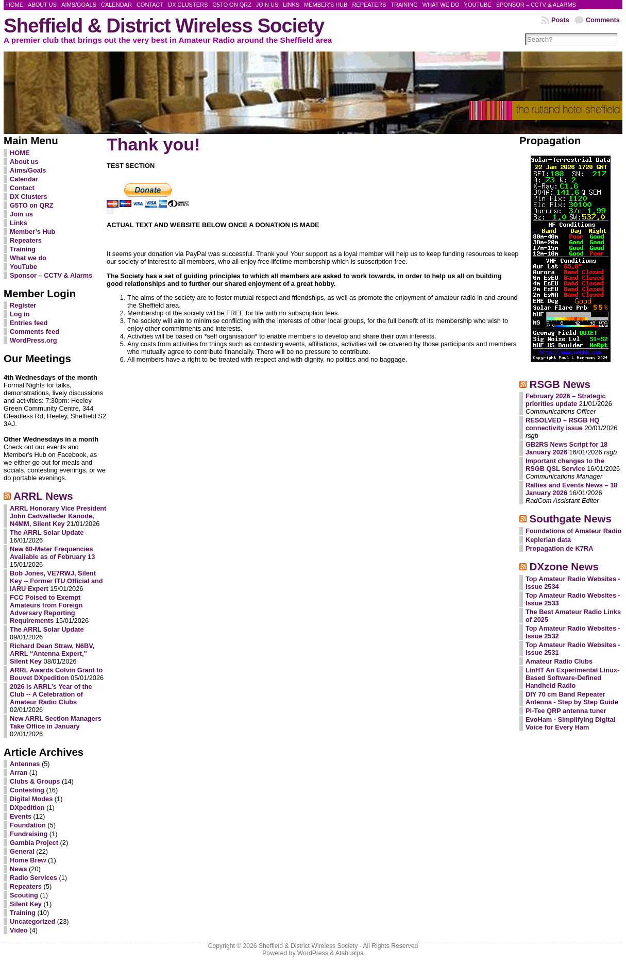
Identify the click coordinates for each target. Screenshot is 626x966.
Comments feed (34, 331)
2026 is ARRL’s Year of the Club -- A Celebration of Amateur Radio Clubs (51, 694)
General (22, 851)
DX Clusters (28, 196)
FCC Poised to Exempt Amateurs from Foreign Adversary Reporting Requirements (46, 609)
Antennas (25, 764)
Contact (22, 188)
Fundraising (28, 834)
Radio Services (33, 878)
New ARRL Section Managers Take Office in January (55, 722)
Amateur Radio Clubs (559, 661)
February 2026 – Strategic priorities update (566, 400)
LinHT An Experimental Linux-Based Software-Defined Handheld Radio (572, 677)
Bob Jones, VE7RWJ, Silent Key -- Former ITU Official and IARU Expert (56, 580)
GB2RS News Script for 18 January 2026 (566, 448)
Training (23, 249)
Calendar (24, 179)
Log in (19, 314)
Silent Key (26, 904)
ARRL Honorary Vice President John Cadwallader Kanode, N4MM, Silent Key (58, 516)
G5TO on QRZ (31, 205)
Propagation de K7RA (560, 548)
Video (19, 930)
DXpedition (27, 807)
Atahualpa (349, 953)
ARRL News (43, 496)
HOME (19, 153)
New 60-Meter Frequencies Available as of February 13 (52, 553)
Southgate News (571, 518)
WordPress (312, 953)
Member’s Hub (32, 231)
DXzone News (564, 566)
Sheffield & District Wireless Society (164, 25)
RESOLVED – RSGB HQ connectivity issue (562, 424)
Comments (603, 20)
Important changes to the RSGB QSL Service (565, 464)
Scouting (24, 895)
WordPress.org (33, 340)
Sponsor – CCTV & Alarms (51, 275)
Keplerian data (548, 540)
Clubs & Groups (35, 781)
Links (18, 223)
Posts (560, 20)
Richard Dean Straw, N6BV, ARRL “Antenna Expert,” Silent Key (52, 653)
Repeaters (26, 240)
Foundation (28, 825)
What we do (28, 258)
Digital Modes (31, 799)
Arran (18, 772)
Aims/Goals (28, 170)
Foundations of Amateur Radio (574, 531)
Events (20, 816)
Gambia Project (34, 842)
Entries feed (28, 323)
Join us (21, 214)
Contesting (27, 790)
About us (24, 161)
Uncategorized (32, 921)
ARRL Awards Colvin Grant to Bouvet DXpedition (56, 674)
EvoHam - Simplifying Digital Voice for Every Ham (570, 723)
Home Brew (28, 860)
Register (23, 305)
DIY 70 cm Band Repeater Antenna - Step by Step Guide (572, 698)
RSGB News (560, 384)
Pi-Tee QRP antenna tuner (566, 711)
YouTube (23, 266)
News (18, 869)
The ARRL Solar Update (47, 532)
